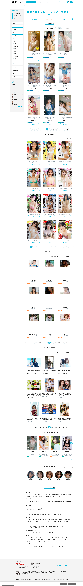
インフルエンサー (64, 539)
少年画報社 (29, 496)
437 (52, 342)
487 (59, 427)
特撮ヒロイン (31, 541)
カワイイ (60, 526)
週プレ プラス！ (17, 17)
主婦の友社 (65, 494)
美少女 (30, 526)
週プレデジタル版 (17, 15)
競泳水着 (43, 514)
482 (43, 427)
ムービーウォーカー (57, 496)
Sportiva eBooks (50, 503)
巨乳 (15, 41)
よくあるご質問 (53, 579)
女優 (45, 537)
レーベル (14, 26)
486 (56, 427)
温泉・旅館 (56, 532)
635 (66, 427)
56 (64, 129)
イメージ (14, 67)
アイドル (38, 537)
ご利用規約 (17, 579)
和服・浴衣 (58, 514)
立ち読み (34, 60)
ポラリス (34, 509)
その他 (14, 76)
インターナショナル (17, 61)
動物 (54, 546)
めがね (50, 514)
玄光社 (54, 494)
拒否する (63, 583)
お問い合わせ (59, 579)
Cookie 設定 (46, 579)
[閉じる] (81, 583)
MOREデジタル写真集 (55, 501)
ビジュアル (15, 35)
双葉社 (51, 496)
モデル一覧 (20, 106)
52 (67, 246)
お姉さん (36, 526)
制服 (37, 514)
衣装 (13, 32)
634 (63, 427)
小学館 (69, 494)
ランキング (14, 86)
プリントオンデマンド (63, 508)
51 (64, 246)
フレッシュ (16, 56)
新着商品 (13, 84)
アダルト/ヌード (61, 541)
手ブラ (30, 546)
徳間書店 (36, 496)
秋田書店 (28, 494)
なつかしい (52, 526)
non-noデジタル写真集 (65, 501)
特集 (12, 87)
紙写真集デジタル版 (31, 508)
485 (52, 427)
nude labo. (39, 509)
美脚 (15, 48)
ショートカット (16, 46)
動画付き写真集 (46, 508)
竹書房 (33, 496)
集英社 (60, 494)
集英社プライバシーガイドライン (26, 579)
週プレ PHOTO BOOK (31, 501)
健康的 (15, 53)
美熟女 (44, 526)
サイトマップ (65, 579)
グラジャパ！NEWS (17, 18)
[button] (71, 443)
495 (66, 342)
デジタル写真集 (17, 13)
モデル (51, 537)
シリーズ (14, 29)
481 (40, 427)
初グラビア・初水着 (39, 546)
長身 (15, 51)
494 (63, 342)
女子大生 (64, 537)
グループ (41, 532)
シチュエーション (16, 70)
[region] (41, 584)
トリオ (35, 532)
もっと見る (68, 467)
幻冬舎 (57, 494)
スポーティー (16, 58)
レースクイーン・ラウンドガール (35, 539)
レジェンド (40, 541)
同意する (72, 583)
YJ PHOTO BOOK (39, 501)
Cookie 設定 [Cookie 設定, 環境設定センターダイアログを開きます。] (55, 583)
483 (46, 427)
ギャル (15, 63)
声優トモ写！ (29, 509)
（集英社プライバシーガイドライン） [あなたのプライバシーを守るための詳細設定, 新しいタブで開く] (8, 585)
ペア (29, 532)
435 (46, 342)
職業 (13, 73)
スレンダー (16, 38)
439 (59, 342)
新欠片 (40, 496)
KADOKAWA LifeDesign (48, 494)
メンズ (48, 546)
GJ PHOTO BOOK (46, 501)
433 (40, 342)
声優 (57, 537)
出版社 (14, 23)
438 (56, 342)
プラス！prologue (39, 508)
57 (67, 129)
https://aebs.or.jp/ (25, 573)
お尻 (15, 43)
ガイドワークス (34, 494)
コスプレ (30, 514)
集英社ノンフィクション (41, 503)
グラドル (30, 537)
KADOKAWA (40, 494)
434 (43, 342)
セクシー (68, 526)
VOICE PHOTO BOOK (54, 508)
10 (59, 129)
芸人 (46, 541)
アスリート (53, 541)
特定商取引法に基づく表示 (38, 579)
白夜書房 (47, 496)
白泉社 (43, 496)
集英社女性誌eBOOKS (31, 503)
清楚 (29, 527)
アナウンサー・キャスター (51, 539)
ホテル (48, 532)
